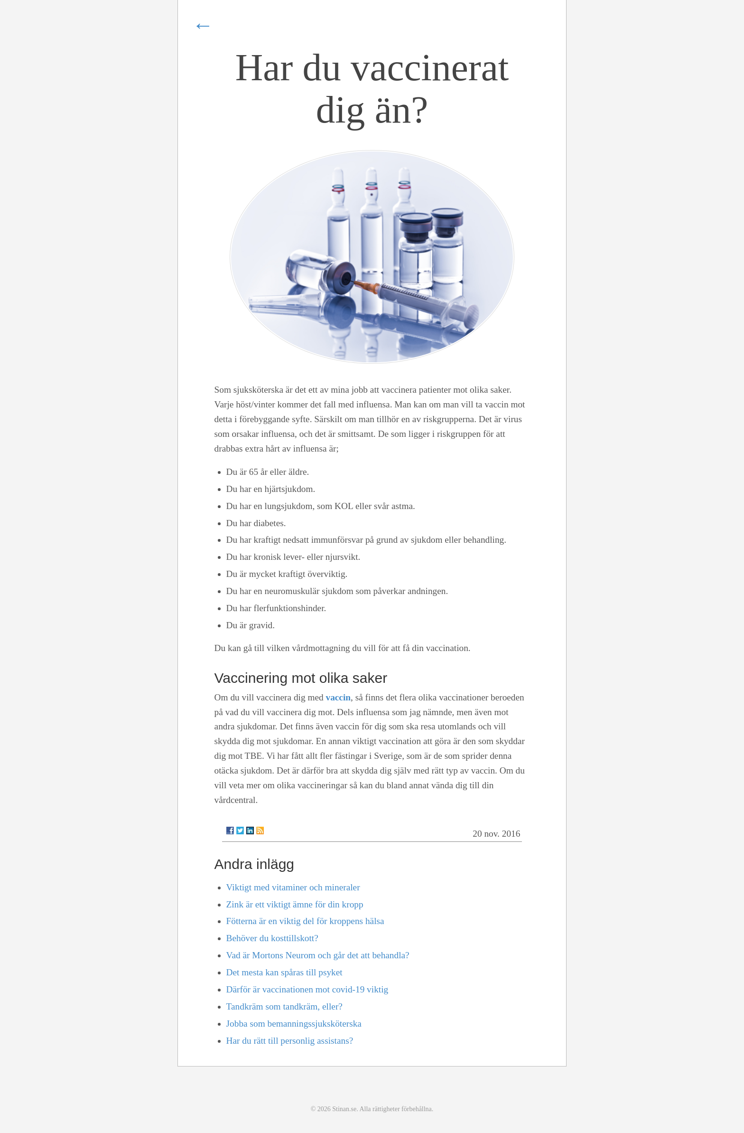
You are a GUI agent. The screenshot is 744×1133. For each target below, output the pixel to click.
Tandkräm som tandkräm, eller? (284, 1006)
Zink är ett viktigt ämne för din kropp (294, 904)
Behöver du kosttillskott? (272, 938)
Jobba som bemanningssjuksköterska (294, 1024)
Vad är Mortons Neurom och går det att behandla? (317, 955)
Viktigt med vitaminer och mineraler (293, 887)
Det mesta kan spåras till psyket (284, 972)
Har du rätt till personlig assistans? (289, 1041)
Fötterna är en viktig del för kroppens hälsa (305, 921)
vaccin (338, 697)
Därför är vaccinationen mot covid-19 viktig (307, 989)
